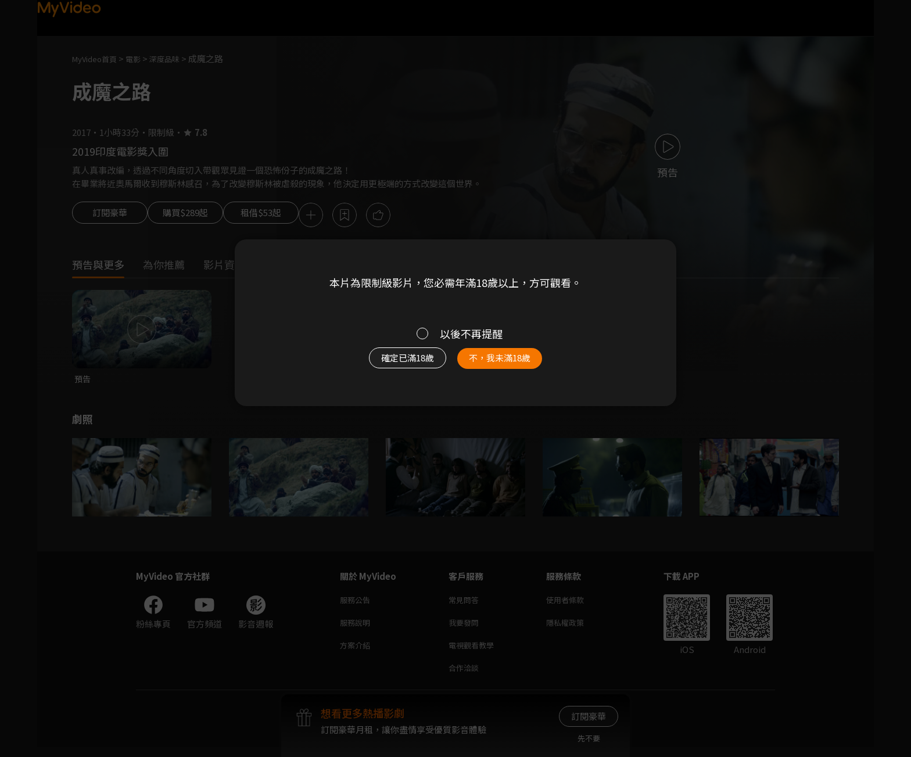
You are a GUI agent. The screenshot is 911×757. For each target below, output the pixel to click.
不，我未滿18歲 (512, 363)
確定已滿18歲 (394, 363)
